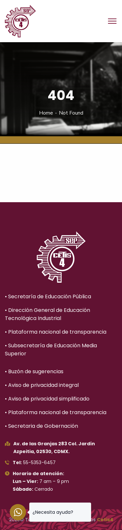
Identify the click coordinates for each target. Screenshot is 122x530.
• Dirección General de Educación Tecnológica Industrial (47, 314)
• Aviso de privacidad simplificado (47, 398)
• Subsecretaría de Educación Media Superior (51, 349)
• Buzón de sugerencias (34, 371)
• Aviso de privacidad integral (42, 385)
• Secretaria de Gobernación (41, 426)
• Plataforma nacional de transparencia (55, 332)
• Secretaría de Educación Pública (48, 296)
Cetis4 (105, 519)
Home (46, 113)
